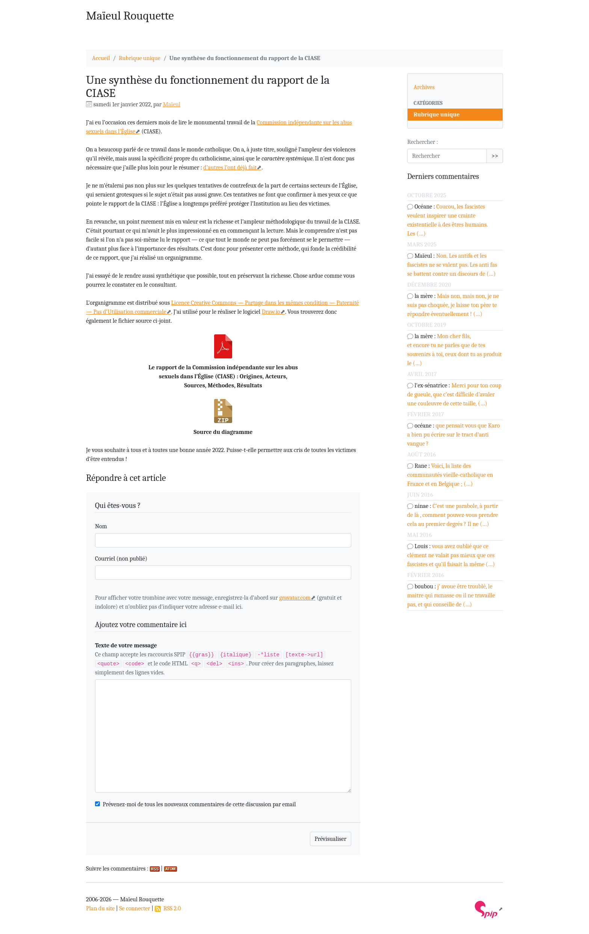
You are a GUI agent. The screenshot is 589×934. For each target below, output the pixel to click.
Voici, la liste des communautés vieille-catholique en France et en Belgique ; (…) (450, 474)
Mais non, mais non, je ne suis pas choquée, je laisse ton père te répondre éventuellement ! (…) (453, 305)
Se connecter (134, 908)
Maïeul (171, 104)
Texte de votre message (126, 645)
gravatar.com (295, 597)
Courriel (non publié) (121, 558)
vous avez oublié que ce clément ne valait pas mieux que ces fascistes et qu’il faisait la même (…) (451, 555)
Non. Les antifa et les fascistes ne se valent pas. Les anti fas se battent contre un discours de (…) (452, 264)
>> (494, 156)
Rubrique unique (139, 58)
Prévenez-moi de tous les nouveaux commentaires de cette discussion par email (199, 804)
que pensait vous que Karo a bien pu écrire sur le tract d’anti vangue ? (453, 434)
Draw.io (271, 311)
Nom (101, 526)
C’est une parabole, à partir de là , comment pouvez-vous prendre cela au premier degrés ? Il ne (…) (452, 515)
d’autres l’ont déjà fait (230, 167)
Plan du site (100, 908)
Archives (424, 87)
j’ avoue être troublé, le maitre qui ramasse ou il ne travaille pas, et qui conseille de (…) (451, 595)
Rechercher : (422, 142)
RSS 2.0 (168, 908)
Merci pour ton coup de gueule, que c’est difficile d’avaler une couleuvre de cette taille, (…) (454, 394)
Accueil (101, 58)
